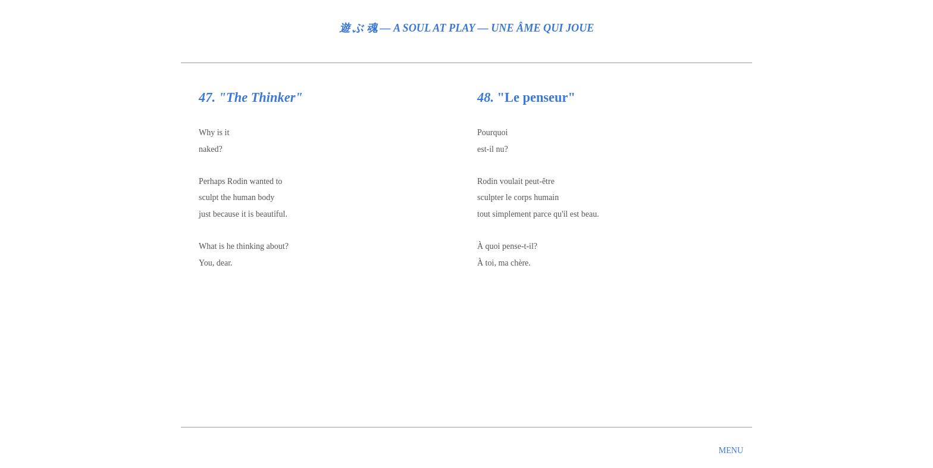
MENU (731, 450)
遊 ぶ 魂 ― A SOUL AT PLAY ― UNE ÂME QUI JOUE (466, 28)
